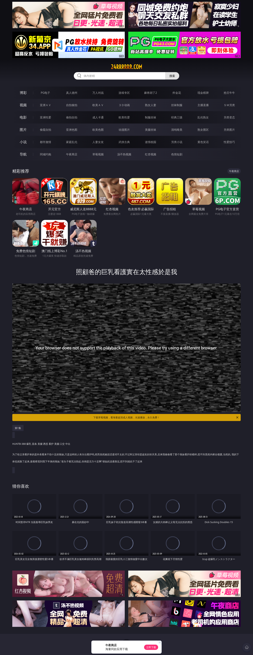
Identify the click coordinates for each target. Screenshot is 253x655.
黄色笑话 (203, 142)
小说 (23, 142)
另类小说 (176, 142)
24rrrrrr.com (126, 66)
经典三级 (176, 117)
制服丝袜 (150, 117)
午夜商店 (71, 154)
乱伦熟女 (203, 117)
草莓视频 (98, 154)
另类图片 (229, 130)
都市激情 (45, 142)
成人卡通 (98, 117)
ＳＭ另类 (229, 105)
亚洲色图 (71, 130)
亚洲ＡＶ (45, 105)
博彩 (23, 92)
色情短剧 (176, 154)
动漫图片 (124, 130)
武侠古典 (124, 142)
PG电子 (45, 93)
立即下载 (151, 647)
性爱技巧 (229, 142)
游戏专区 (124, 93)
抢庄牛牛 (229, 93)
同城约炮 (45, 154)
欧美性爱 (124, 117)
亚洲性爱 (45, 117)
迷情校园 (150, 142)
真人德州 (71, 93)
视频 (23, 105)
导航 (23, 154)
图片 (23, 129)
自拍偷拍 (71, 105)
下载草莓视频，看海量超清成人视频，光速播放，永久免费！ (166, 417)
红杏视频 (150, 154)
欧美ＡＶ (98, 105)
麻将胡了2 (150, 93)
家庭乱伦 (71, 142)
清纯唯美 (176, 130)
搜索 (172, 76)
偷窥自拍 (45, 130)
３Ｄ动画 (124, 105)
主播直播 (203, 105)
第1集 (18, 428)
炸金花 (177, 93)
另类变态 (229, 117)
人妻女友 (98, 142)
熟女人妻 (150, 105)
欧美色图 (98, 130)
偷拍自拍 (71, 117)
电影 (23, 117)
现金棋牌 (203, 93)
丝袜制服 (176, 105)
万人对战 (98, 93)
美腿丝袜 (150, 130)
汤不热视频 (124, 154)
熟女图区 (203, 130)
